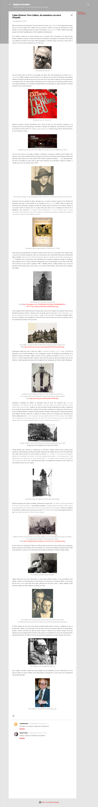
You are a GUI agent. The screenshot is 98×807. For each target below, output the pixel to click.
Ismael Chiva (24, 733)
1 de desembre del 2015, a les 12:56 (38, 723)
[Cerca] (88, 5)
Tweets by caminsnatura (82, 13)
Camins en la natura (21, 4)
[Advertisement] (83, 43)
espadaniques (24, 723)
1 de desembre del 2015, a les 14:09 (37, 733)
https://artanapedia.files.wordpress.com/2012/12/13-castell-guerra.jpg (44, 541)
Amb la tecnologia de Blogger (49, 802)
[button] (72, 15)
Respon (22, 729)
